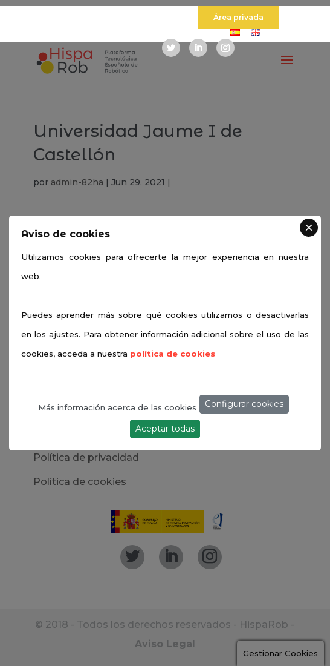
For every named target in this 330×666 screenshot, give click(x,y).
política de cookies (172, 353)
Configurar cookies (244, 403)
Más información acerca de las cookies (117, 407)
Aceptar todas (165, 428)
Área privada (238, 17)
